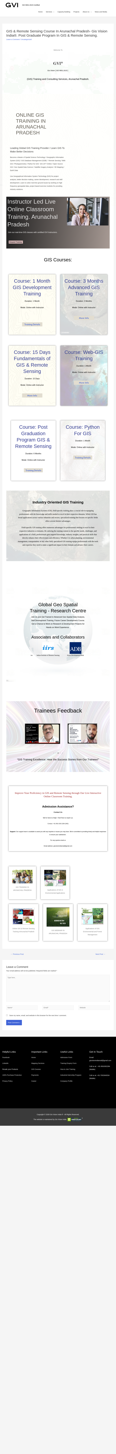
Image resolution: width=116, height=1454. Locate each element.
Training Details (32, 324)
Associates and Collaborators (58, 637)
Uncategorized (26, 39)
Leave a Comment (13, 39)
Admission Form (66, 1057)
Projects (76, 12)
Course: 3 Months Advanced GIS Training (83, 287)
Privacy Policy (7, 1081)
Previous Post (17, 954)
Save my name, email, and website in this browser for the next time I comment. (38, 1015)
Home (40, 12)
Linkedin (5, 1063)
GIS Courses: (58, 259)
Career (33, 1081)
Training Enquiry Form (68, 1063)
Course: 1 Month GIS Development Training (32, 287)
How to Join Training (67, 1069)
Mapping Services (37, 1063)
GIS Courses (36, 1069)
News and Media (101, 12)
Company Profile (66, 1081)
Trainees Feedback (58, 711)
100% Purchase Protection (12, 1075)
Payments (35, 1075)
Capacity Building (63, 12)
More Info (84, 317)
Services (49, 12)
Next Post (100, 954)
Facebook (6, 1057)
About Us (86, 12)
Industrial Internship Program (70, 1075)
